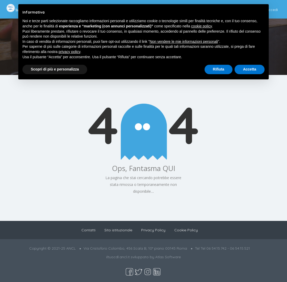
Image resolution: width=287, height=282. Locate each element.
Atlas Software (168, 257)
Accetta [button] (249, 69)
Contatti (88, 230)
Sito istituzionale (118, 230)
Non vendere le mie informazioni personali (184, 41)
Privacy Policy (153, 230)
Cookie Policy (186, 230)
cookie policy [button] (201, 26)
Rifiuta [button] (218, 69)
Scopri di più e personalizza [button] (55, 69)
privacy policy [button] (69, 52)
